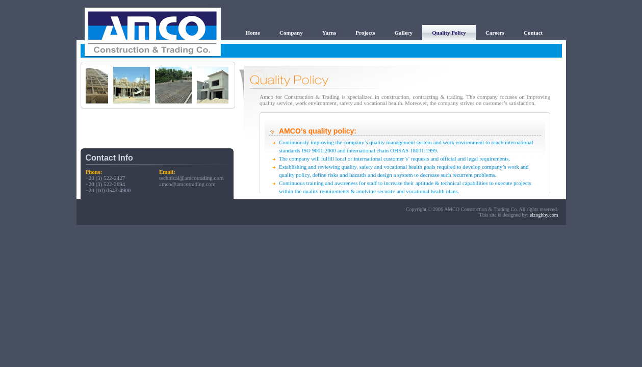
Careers (494, 33)
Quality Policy (449, 33)
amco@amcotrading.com (187, 184)
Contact (533, 33)
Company (291, 33)
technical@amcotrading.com (191, 178)
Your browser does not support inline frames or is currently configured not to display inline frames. (157, 85)
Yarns (329, 33)
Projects (365, 33)
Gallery (404, 33)
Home (253, 33)
